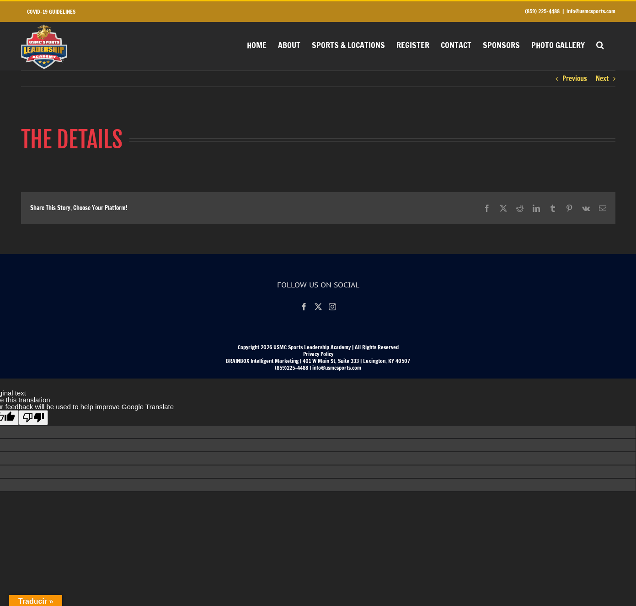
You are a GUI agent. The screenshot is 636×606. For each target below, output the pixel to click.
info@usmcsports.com (591, 11)
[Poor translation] (33, 417)
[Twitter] (318, 306)
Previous (574, 78)
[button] (600, 44)
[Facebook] (304, 306)
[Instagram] (332, 306)
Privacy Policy (318, 354)
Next (602, 78)
